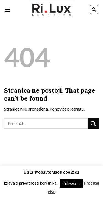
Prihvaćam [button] (71, 183)
